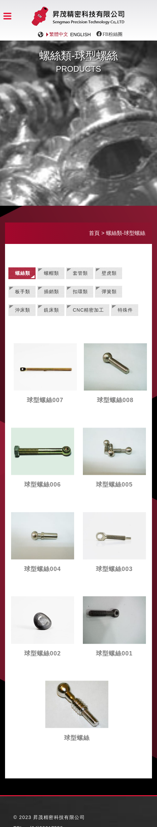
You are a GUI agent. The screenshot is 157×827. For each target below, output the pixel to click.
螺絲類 (22, 273)
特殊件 (125, 310)
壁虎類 (109, 273)
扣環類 (80, 291)
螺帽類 (51, 273)
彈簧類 (109, 291)
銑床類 (51, 310)
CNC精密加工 (88, 310)
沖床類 (22, 310)
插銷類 (51, 291)
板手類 (22, 291)
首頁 (94, 233)
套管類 (80, 273)
